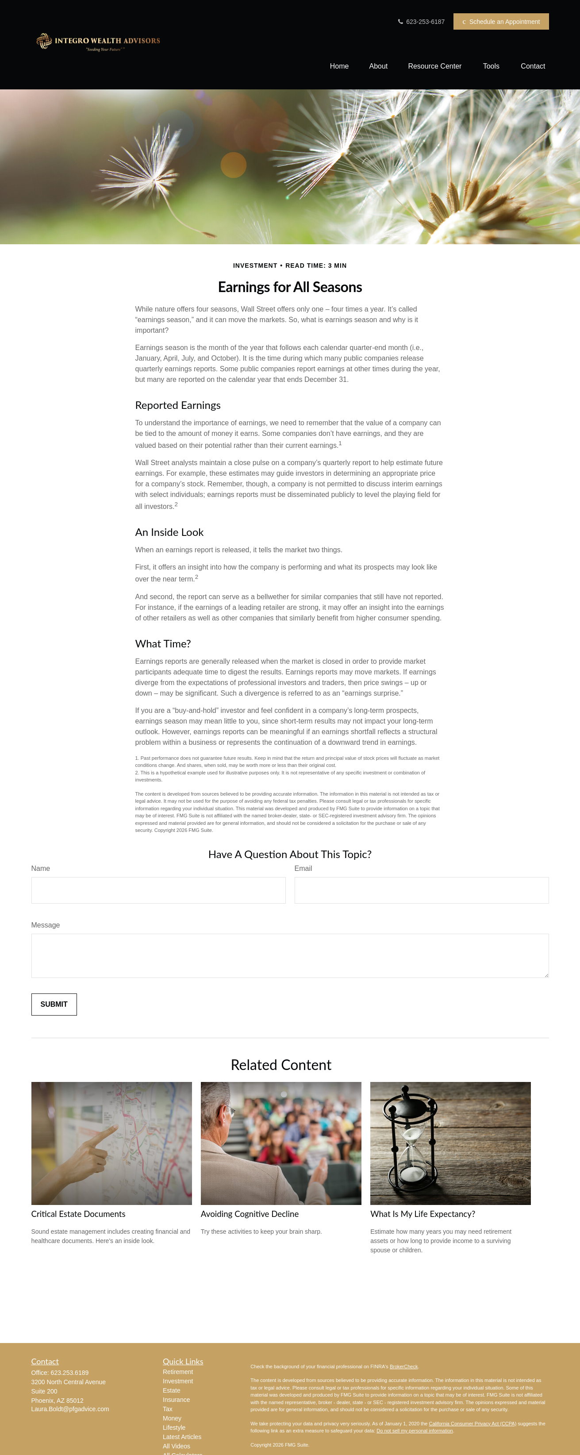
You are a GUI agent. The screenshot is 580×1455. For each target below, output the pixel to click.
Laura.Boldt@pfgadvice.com (70, 1409)
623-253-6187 (420, 21)
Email (303, 868)
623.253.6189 (70, 1372)
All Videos (176, 1446)
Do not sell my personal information (414, 1430)
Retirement (178, 1371)
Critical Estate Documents (78, 1214)
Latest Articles (182, 1436)
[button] (339, 66)
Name (40, 868)
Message (45, 925)
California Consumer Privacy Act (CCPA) (472, 1423)
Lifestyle (174, 1427)
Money (172, 1418)
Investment (178, 1381)
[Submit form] (54, 1004)
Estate (172, 1390)
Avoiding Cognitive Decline (250, 1214)
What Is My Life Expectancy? (422, 1214)
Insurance (176, 1399)
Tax (168, 1409)
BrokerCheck (404, 1366)
